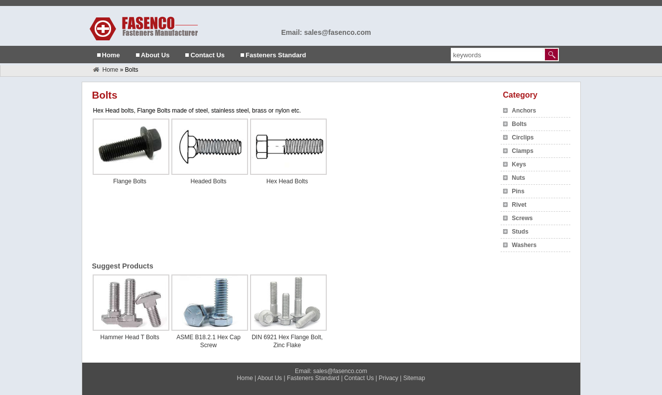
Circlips (523, 137)
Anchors (524, 110)
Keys (519, 164)
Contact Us (207, 55)
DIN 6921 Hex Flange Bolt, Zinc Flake (287, 341)
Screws (522, 218)
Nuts (519, 177)
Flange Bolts (129, 181)
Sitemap (414, 378)
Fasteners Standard (276, 55)
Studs (520, 231)
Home (111, 55)
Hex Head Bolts (287, 181)
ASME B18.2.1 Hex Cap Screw (208, 341)
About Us (155, 55)
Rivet (519, 204)
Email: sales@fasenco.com (326, 32)
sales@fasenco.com (340, 371)
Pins (518, 191)
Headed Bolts (208, 181)
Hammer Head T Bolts (129, 337)
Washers (524, 245)
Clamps (522, 150)
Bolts (519, 124)
